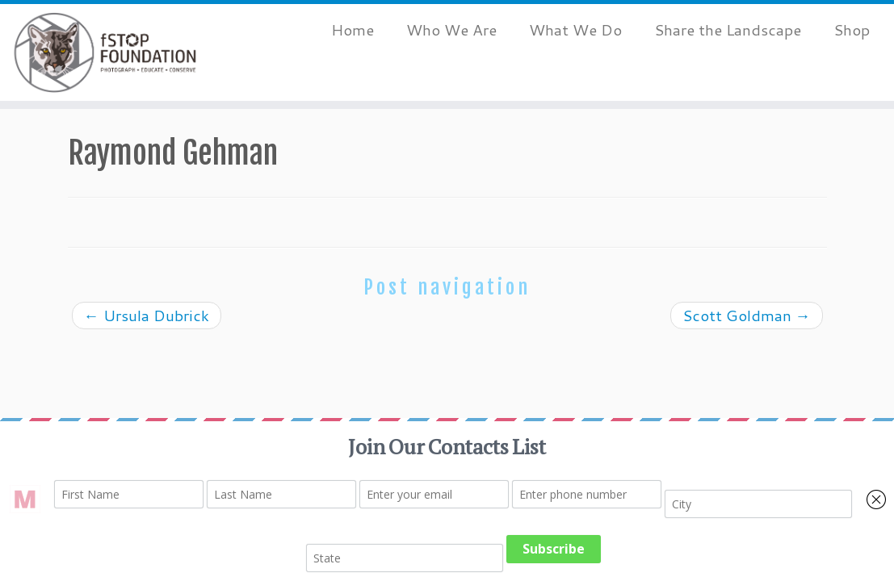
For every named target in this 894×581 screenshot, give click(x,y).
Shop (851, 29)
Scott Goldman (746, 315)
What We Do (575, 29)
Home (352, 29)
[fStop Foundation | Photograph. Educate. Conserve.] (104, 52)
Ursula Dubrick (146, 315)
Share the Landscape (727, 29)
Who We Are (451, 29)
